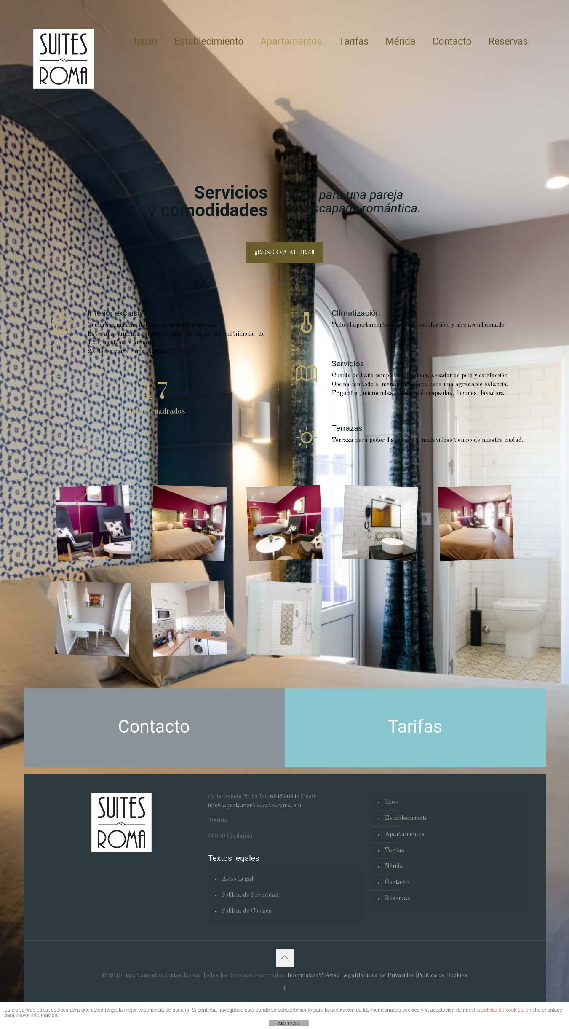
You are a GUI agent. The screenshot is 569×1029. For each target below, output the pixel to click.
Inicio (391, 802)
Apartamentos (405, 834)
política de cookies (502, 1010)
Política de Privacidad (250, 895)
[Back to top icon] (285, 958)
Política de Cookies (247, 911)
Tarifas (394, 850)
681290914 (285, 797)
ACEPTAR (288, 1023)
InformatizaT (305, 975)
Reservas (397, 898)
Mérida (394, 866)
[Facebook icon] (284, 989)
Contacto (397, 882)
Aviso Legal (237, 879)
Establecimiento (406, 818)
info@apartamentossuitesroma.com (255, 806)
